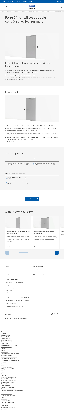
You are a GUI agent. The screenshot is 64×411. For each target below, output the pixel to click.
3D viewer (3, 362)
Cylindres (3, 333)
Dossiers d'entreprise (6, 394)
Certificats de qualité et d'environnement (12, 391)
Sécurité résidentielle (6, 379)
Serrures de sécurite (6, 337)
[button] (57, 253)
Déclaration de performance (8, 389)
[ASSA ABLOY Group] (8, 1)
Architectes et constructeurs (8, 380)
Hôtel (2, 365)
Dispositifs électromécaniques (9, 357)
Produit (3, 332)
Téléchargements (5, 385)
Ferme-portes (4, 344)
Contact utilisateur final (7, 402)
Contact (3, 397)
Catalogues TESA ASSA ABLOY (9, 387)
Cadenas (3, 349)
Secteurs (3, 364)
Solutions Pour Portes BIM (8, 382)
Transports (4, 374)
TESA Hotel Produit (6, 338)
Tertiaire (3, 375)
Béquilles (3, 350)
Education (3, 370)
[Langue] (59, 1)
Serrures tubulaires (6, 355)
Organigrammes (5, 335)
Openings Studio (5, 384)
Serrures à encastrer (6, 340)
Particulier (4, 399)
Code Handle (4, 352)
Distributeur (4, 406)
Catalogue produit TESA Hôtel (9, 369)
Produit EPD (4, 392)
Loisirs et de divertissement (8, 377)
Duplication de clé (6, 401)
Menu (7, 6)
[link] (19, 1)
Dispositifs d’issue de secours (9, 345)
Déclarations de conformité (8, 396)
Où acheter (4, 409)
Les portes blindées (6, 347)
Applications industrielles (8, 359)
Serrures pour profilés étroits (9, 342)
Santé (2, 372)
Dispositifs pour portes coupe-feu (10, 354)
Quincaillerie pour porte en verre (10, 360)
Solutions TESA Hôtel (6, 367)
